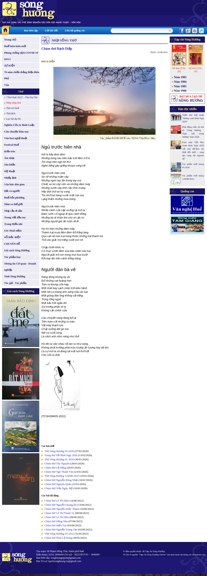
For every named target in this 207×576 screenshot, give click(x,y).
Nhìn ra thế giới (13, 204)
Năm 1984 (180, 81)
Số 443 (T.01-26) (195, 70)
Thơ (20, 91)
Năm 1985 (180, 86)
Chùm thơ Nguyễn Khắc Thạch (62, 508)
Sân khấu (9, 164)
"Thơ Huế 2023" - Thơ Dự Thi (21, 97)
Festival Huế (11, 144)
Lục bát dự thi (13, 118)
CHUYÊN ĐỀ (12, 243)
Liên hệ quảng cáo (75, 30)
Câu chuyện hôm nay (16, 131)
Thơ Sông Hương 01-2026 (59, 459)
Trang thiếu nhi (13, 223)
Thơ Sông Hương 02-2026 (59, 451)
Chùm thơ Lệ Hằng (55, 467)
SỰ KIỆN (9, 65)
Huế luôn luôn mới (15, 46)
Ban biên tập (31, 30)
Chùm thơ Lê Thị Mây (57, 500)
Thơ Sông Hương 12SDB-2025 (62, 475)
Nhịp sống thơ (13, 102)
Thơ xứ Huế (12, 108)
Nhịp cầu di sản (13, 210)
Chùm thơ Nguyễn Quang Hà (61, 504)
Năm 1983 (180, 77)
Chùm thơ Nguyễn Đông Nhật (61, 480)
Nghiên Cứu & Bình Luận (19, 124)
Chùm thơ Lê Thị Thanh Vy (59, 513)
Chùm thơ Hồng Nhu (56, 521)
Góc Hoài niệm (13, 230)
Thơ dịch (10, 113)
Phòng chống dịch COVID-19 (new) (21, 55)
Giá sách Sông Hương (17, 250)
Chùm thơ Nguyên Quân (58, 484)
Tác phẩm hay (12, 256)
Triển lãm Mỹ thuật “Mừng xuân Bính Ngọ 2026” (193, 118)
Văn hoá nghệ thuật (15, 138)
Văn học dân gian (14, 184)
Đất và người (12, 190)
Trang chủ (10, 39)
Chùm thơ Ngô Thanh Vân (59, 471)
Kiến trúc (9, 151)
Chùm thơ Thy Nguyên (57, 463)
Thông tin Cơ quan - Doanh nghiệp (20, 266)
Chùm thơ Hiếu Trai (56, 525)
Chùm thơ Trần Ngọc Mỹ (59, 488)
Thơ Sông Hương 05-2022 (59, 533)
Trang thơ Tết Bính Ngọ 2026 (61, 455)
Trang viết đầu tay (15, 217)
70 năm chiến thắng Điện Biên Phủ (21, 75)
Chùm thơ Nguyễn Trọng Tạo (61, 529)
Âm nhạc (9, 157)
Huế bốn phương (14, 197)
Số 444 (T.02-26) (179, 70)
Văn (6, 84)
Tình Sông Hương (14, 276)
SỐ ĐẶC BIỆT (12, 237)
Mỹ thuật (9, 171)
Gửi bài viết (51, 30)
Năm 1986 (180, 90)
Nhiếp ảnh (10, 177)
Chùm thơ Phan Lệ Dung (58, 537)
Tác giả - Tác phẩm (15, 282)
